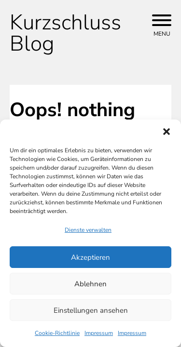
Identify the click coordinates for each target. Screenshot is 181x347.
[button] (166, 131)
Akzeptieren (90, 257)
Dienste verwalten (88, 230)
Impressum (98, 333)
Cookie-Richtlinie (57, 333)
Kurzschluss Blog (65, 33)
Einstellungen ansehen (91, 310)
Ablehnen (90, 284)
